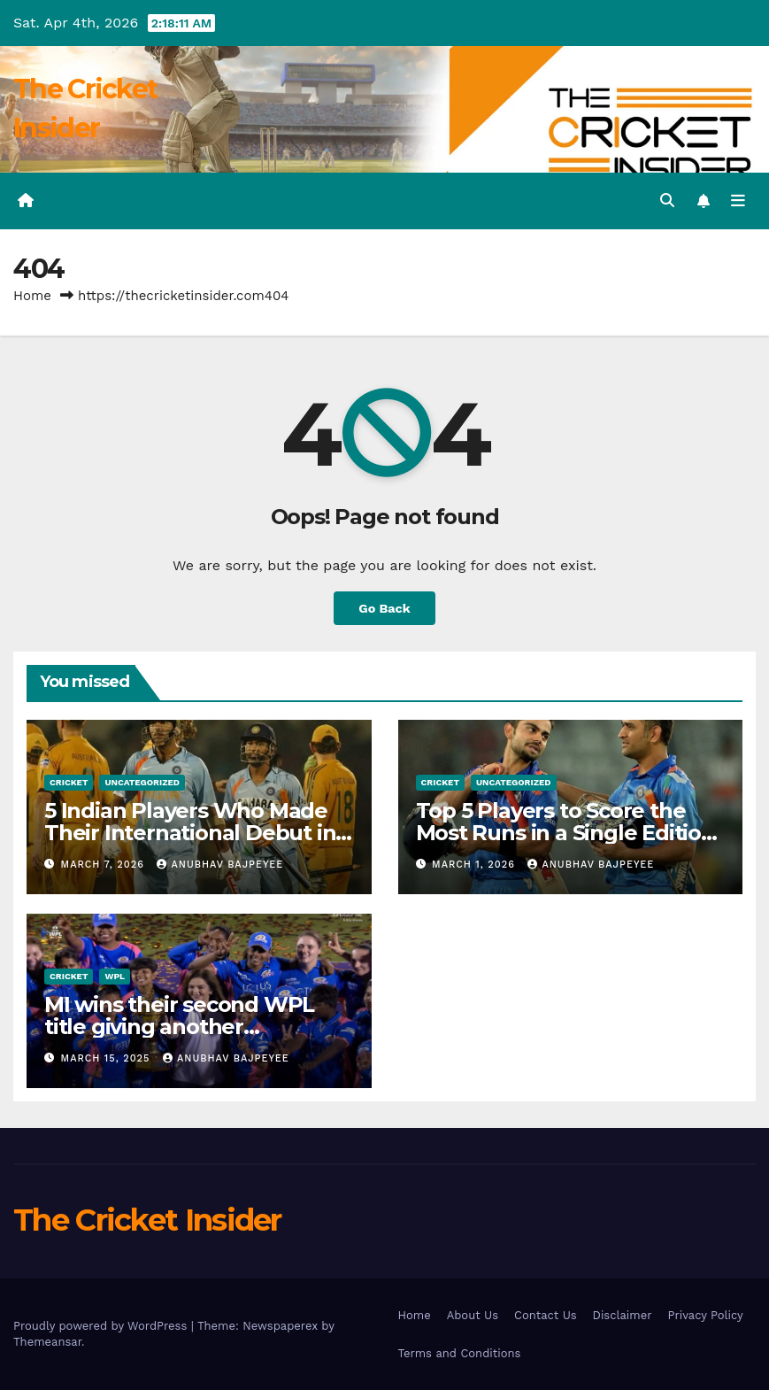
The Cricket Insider (147, 1220)
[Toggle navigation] (738, 201)
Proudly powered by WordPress (102, 1325)
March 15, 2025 (107, 1058)
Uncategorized (142, 782)
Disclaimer (622, 1315)
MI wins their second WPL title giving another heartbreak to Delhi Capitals (190, 1027)
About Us (472, 1315)
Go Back (384, 608)
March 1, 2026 (475, 864)
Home (32, 296)
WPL (114, 976)
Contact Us (545, 1315)
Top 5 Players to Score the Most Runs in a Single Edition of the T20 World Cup (565, 833)
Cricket (69, 782)
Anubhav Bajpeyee (220, 864)
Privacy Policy (704, 1315)
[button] (667, 200)
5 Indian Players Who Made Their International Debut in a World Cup (198, 833)
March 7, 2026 (105, 864)
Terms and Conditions (459, 1353)
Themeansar (47, 1341)
